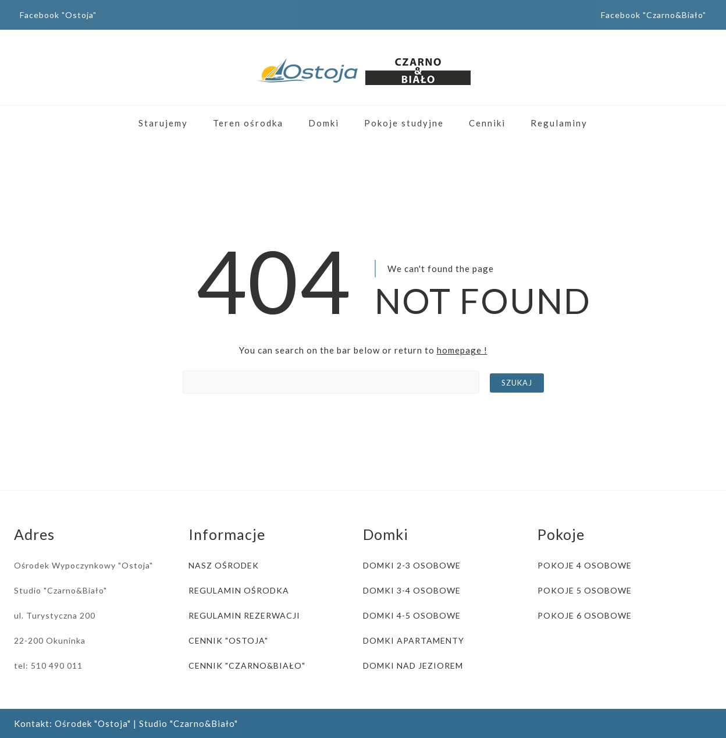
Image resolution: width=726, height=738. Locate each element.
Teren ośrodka (248, 123)
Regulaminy (559, 123)
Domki (323, 123)
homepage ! (462, 350)
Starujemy (163, 123)
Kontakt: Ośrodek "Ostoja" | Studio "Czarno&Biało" (126, 723)
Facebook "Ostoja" (58, 15)
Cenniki (487, 123)
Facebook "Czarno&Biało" (653, 15)
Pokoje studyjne (404, 123)
